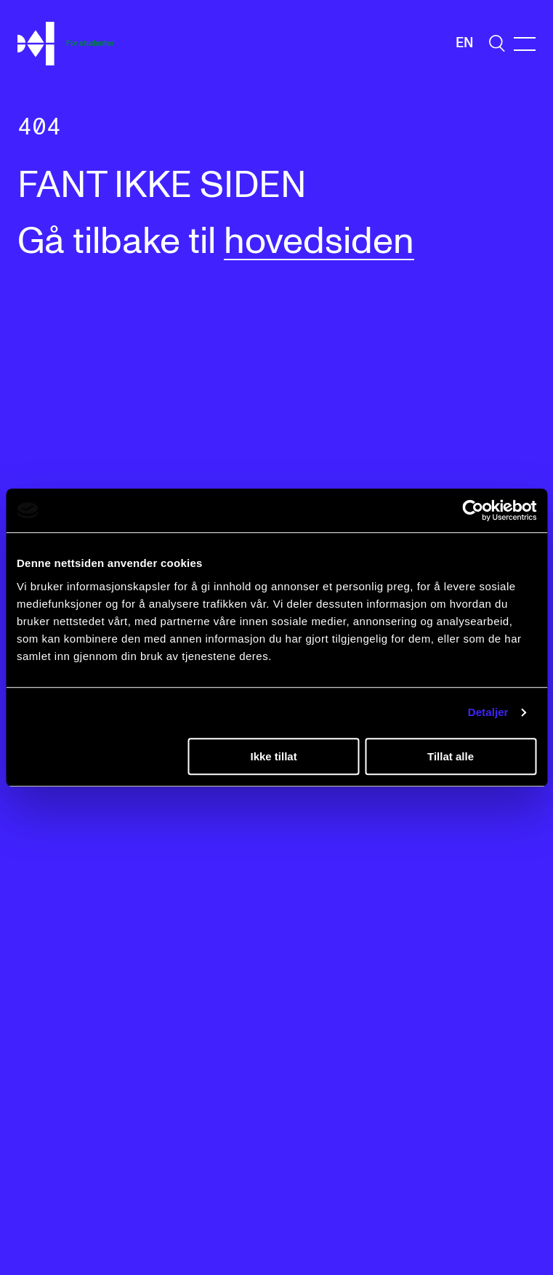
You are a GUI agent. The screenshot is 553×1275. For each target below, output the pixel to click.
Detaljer (488, 712)
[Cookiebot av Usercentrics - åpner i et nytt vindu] (472, 510)
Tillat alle (450, 756)
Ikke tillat (273, 756)
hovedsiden (319, 241)
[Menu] (525, 44)
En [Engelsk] (464, 43)
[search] (497, 43)
